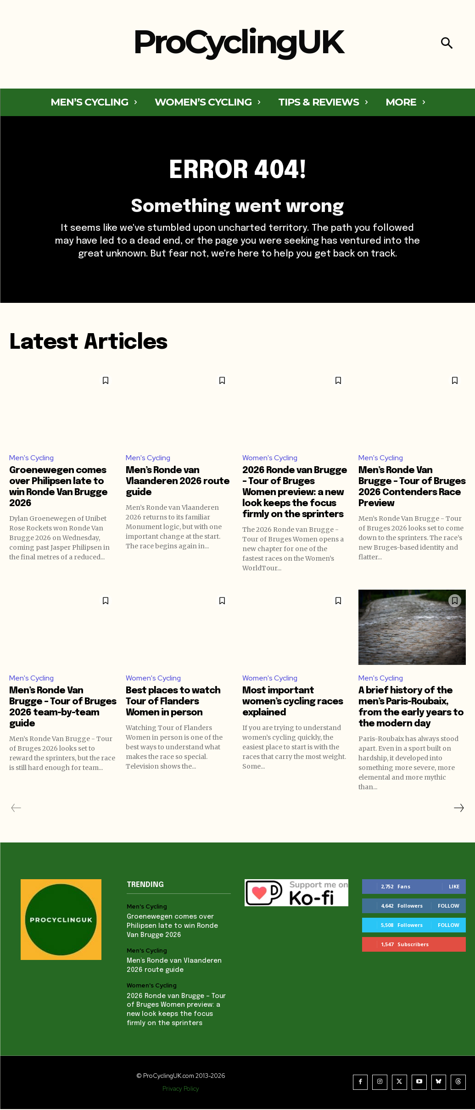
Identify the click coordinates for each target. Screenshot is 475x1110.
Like (454, 888)
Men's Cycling (31, 459)
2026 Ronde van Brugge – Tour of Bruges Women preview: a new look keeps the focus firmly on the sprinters (294, 494)
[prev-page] (16, 810)
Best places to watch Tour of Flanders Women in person (173, 704)
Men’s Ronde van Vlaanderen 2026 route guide (177, 483)
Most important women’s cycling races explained (292, 704)
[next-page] (458, 810)
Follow (448, 907)
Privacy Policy (181, 1089)
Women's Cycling (270, 459)
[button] (446, 44)
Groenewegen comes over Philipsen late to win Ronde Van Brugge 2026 (172, 927)
